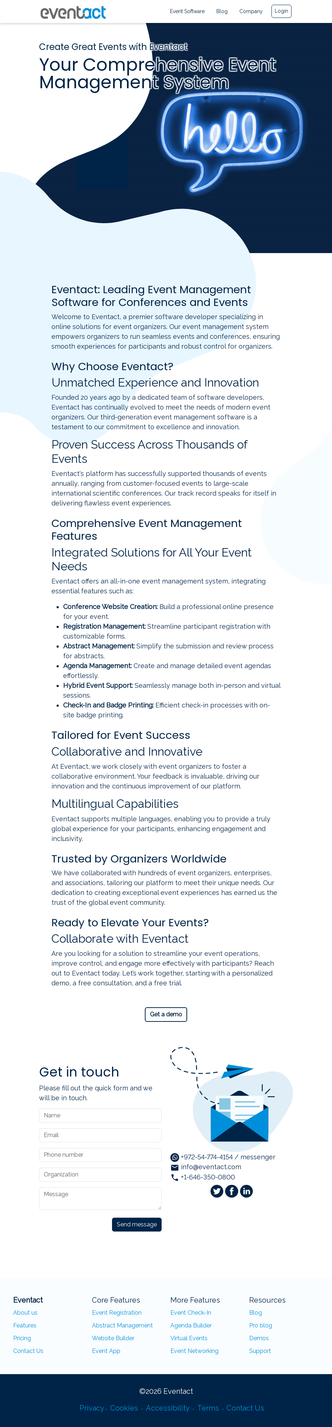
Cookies (125, 1408)
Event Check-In (190, 1312)
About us (25, 1312)
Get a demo (166, 1014)
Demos (259, 1338)
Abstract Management (122, 1325)
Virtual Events (189, 1338)
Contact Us (28, 1350)
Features (24, 1325)
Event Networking (194, 1350)
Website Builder (113, 1338)
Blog (222, 11)
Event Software (187, 11)
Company (251, 11)
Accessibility (168, 1408)
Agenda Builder (191, 1325)
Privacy (92, 1408)
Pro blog (260, 1325)
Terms (209, 1408)
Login (281, 11)
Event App (106, 1350)
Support (260, 1350)
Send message (137, 1224)
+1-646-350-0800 (202, 1177)
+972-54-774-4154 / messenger (222, 1157)
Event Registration (117, 1312)
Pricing (22, 1338)
